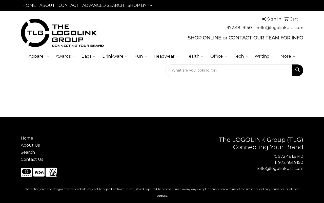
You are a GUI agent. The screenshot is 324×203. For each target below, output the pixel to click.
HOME (29, 5)
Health (195, 56)
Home (27, 138)
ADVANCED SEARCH (103, 5)
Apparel (39, 56)
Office (218, 56)
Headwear (166, 56)
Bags (89, 56)
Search (28, 152)
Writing (264, 56)
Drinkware (115, 56)
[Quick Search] (229, 70)
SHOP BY (137, 5)
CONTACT (68, 5)
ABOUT (47, 5)
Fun (140, 56)
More (287, 56)
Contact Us (32, 159)
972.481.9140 (239, 27)
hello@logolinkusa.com (279, 27)
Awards (65, 56)
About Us (30, 145)
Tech (241, 56)
